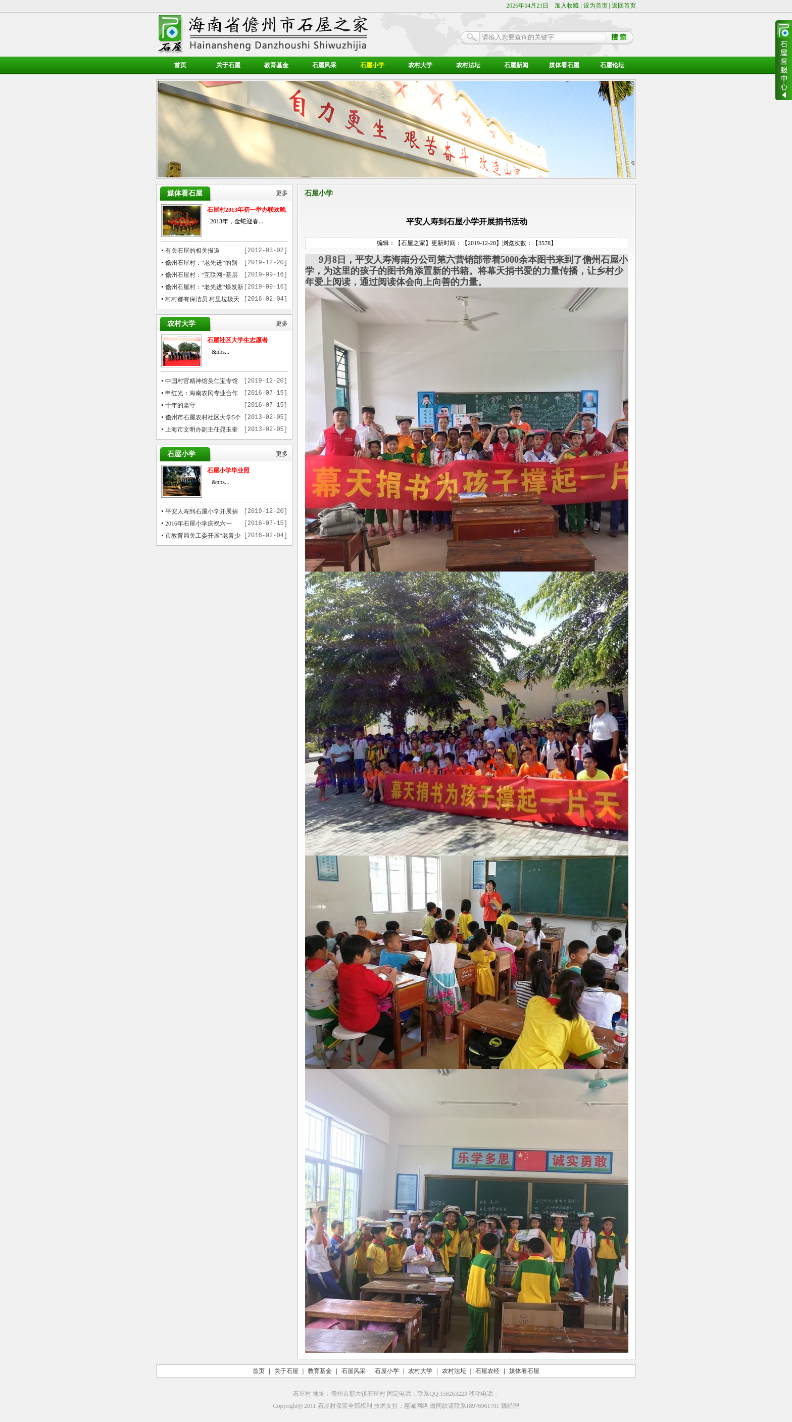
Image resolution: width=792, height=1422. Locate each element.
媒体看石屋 (564, 65)
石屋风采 (324, 65)
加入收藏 (567, 5)
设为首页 (595, 5)
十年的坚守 (180, 405)
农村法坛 (468, 65)
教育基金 (276, 65)
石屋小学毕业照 (228, 470)
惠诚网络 (416, 1405)
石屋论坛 (612, 65)
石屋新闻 (516, 65)
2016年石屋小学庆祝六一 (198, 523)
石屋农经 (487, 1370)
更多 (282, 193)
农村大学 (420, 65)
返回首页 (624, 5)
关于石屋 (228, 65)
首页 (180, 65)
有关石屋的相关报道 (192, 250)
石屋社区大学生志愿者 (237, 340)
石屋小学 (372, 65)
